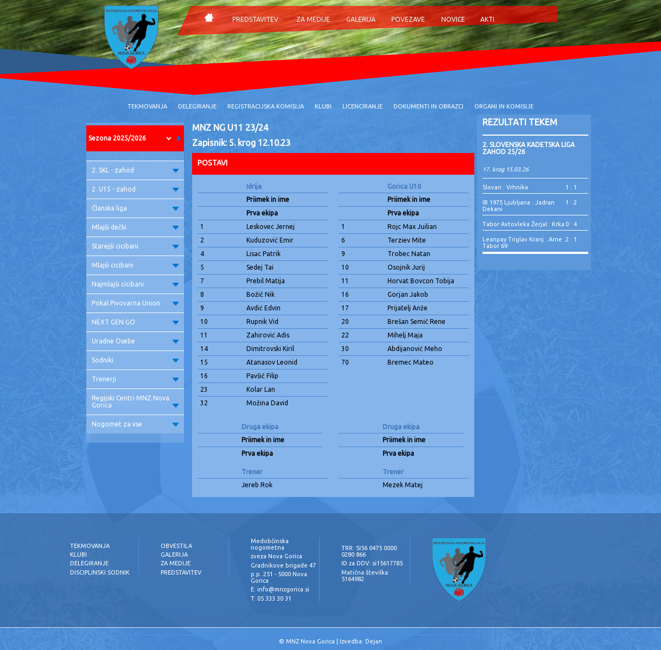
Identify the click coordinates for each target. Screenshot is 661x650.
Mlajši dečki (135, 227)
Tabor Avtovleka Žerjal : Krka (523, 224)
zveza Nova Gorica (276, 556)
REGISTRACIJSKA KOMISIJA (265, 106)
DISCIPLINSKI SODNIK (100, 572)
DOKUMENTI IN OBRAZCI (428, 106)
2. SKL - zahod (135, 170)
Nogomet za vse (135, 424)
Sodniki (135, 360)
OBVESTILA (176, 546)
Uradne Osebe (135, 341)
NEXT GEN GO (135, 322)
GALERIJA (361, 19)
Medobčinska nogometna (270, 544)
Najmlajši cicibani (135, 284)
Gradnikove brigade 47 (283, 565)
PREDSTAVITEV (255, 19)
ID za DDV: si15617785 (372, 563)
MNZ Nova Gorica (310, 641)
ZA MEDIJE (313, 19)
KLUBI (323, 106)
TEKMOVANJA (147, 106)
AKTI (487, 19)
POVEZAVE (408, 19)
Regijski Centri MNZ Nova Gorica (135, 401)
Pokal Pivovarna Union (135, 303)
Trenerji (135, 379)
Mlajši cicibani (135, 265)
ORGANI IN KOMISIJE (503, 106)
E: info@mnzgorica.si (280, 589)
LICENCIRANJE (362, 106)
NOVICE (453, 19)
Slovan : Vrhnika (505, 187)
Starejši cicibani (135, 246)
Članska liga (135, 208)
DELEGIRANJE (197, 106)
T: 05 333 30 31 (271, 598)
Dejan (373, 641)
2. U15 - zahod (135, 189)
